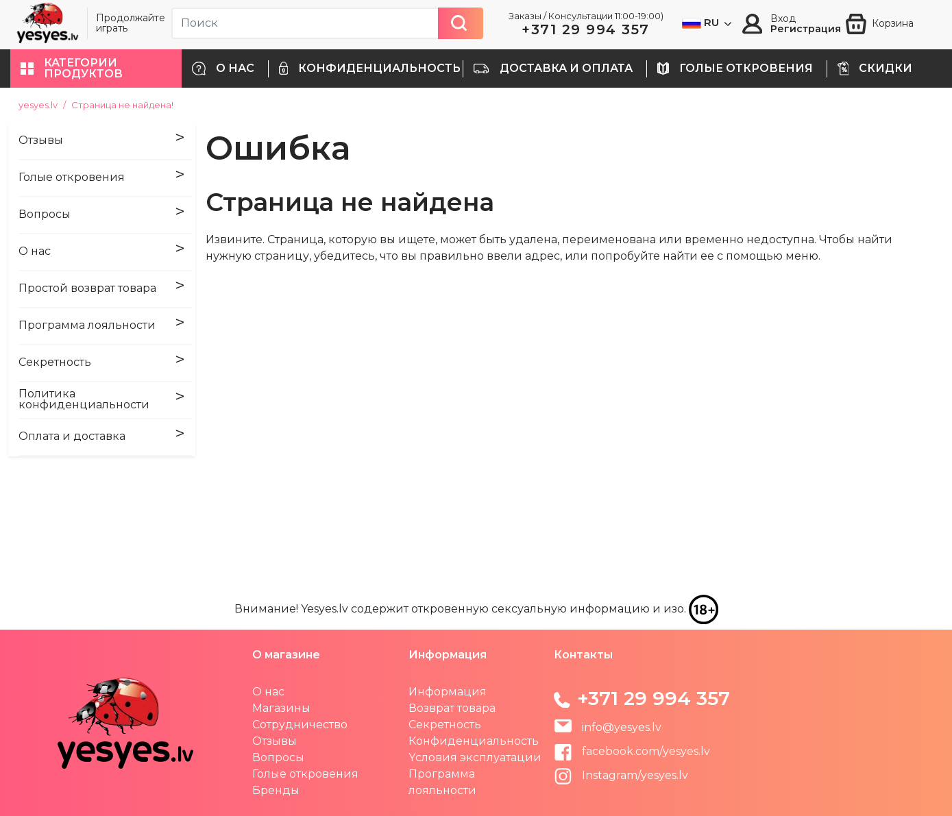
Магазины (281, 708)
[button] (96, 68)
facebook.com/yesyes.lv (632, 751)
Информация (447, 691)
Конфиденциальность (473, 740)
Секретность (444, 724)
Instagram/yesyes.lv (621, 775)
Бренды (276, 790)
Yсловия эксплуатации (474, 757)
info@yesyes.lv (621, 727)
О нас (268, 691)
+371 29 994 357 (586, 29)
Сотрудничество (299, 724)
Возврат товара (452, 708)
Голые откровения (305, 773)
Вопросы (278, 757)
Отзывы (274, 740)
